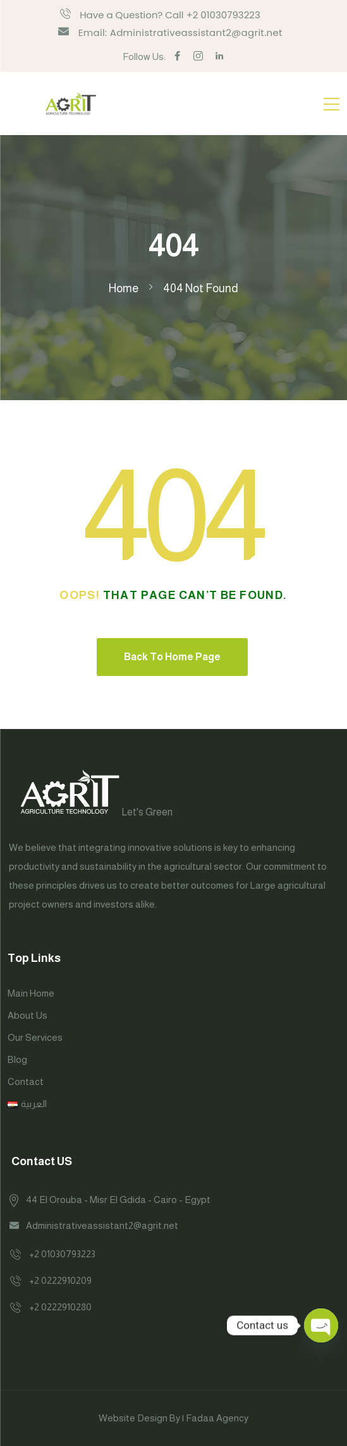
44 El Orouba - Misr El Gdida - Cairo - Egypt (118, 1199)
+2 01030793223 (62, 1253)
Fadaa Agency (217, 1418)
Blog (17, 1059)
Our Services (35, 1037)
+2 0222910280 (60, 1306)
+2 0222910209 (60, 1280)
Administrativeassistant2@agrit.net (102, 1225)
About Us (27, 1015)
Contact (26, 1081)
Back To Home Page (172, 656)
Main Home (31, 993)
